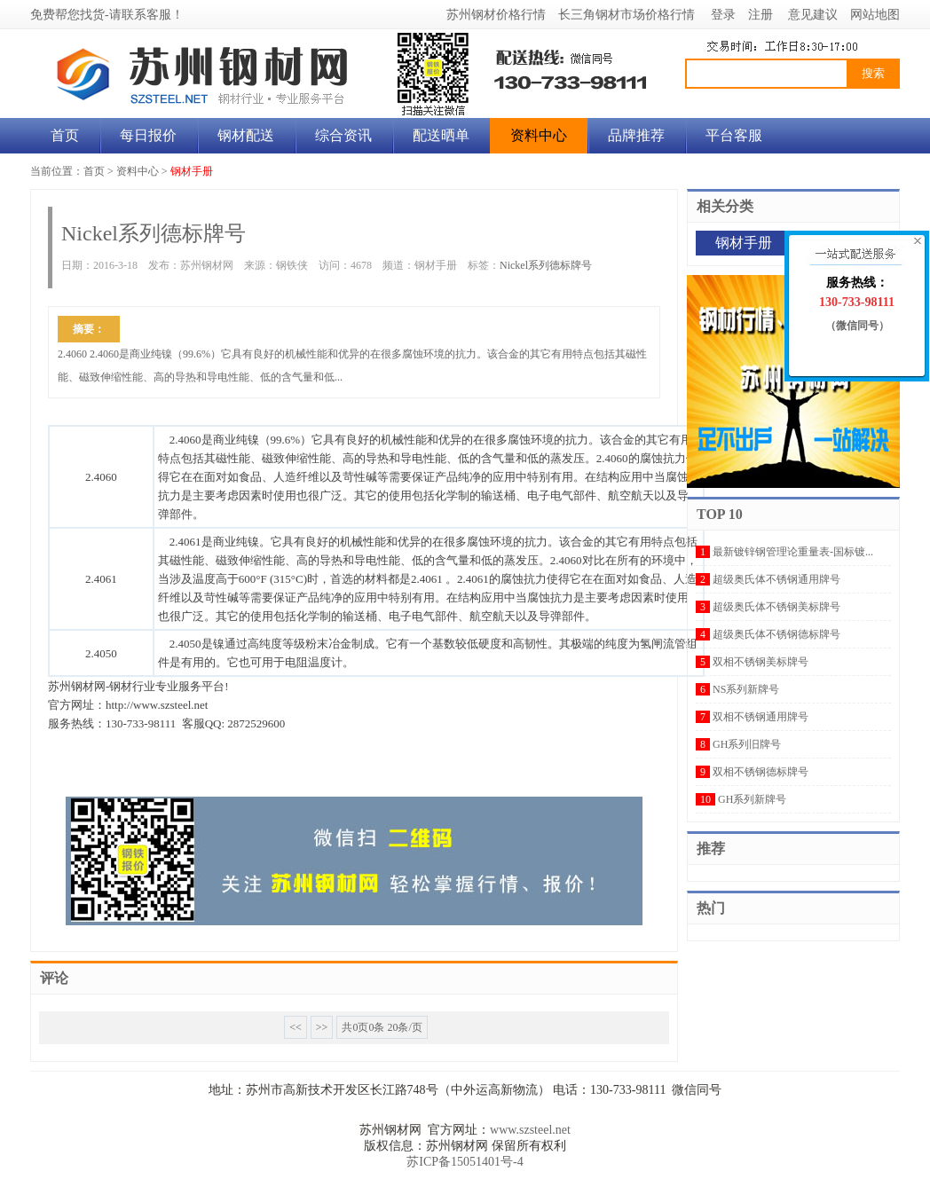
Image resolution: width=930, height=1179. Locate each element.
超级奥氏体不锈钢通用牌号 (776, 579)
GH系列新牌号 (752, 799)
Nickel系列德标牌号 (546, 265)
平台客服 (733, 135)
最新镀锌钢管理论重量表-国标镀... (793, 552)
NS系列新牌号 (746, 689)
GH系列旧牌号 (747, 744)
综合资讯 (343, 135)
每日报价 (148, 135)
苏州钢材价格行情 (496, 14)
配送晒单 (441, 135)
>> (322, 1027)
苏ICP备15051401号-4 (464, 1161)
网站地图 (875, 14)
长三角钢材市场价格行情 (626, 14)
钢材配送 (245, 135)
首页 (65, 135)
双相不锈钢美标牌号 (760, 662)
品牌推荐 (636, 135)
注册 (760, 14)
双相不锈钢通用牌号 (760, 717)
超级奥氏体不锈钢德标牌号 (776, 634)
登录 (723, 14)
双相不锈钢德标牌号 (760, 772)
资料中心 (538, 135)
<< (295, 1027)
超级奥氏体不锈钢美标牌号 (776, 607)
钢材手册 (191, 171)
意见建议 (813, 14)
